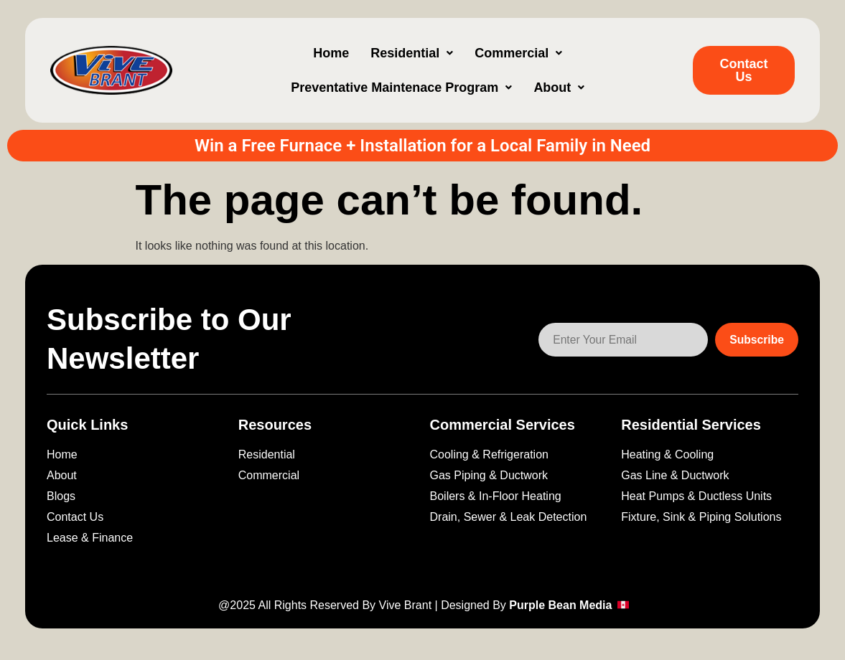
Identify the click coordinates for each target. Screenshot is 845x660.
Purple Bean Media (562, 605)
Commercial (518, 53)
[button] (412, 53)
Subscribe (756, 340)
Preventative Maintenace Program (401, 87)
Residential (411, 53)
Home (331, 53)
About (558, 87)
